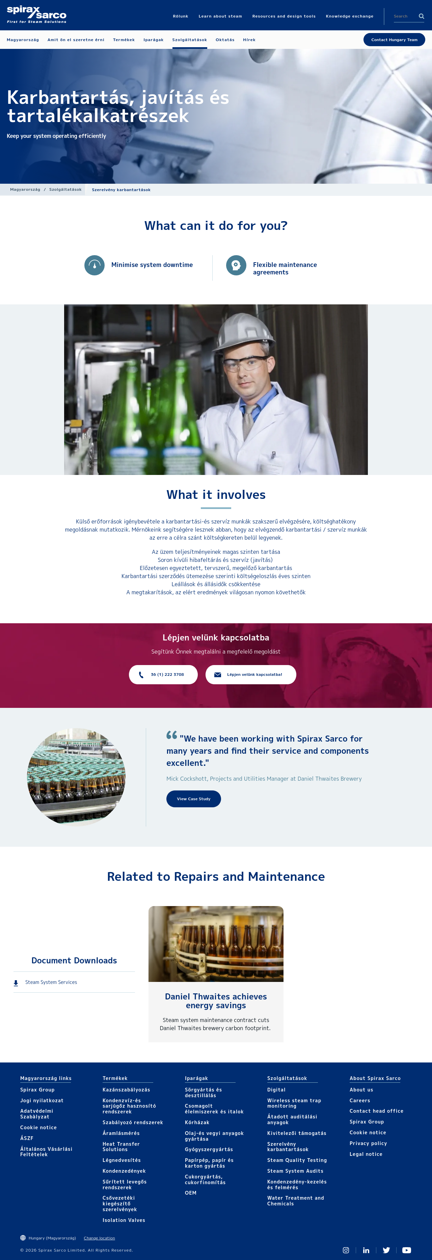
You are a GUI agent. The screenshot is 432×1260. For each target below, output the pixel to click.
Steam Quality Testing (297, 1160)
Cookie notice (38, 1127)
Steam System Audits (295, 1171)
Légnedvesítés (122, 1160)
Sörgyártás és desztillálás (203, 1092)
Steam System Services (51, 982)
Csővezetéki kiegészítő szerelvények (120, 1203)
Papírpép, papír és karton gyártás (209, 1163)
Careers (360, 1100)
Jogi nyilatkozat (42, 1100)
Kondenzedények (124, 1171)
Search (421, 16)
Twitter (386, 1250)
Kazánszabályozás (126, 1089)
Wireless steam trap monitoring (294, 1103)
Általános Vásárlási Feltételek (46, 1152)
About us (361, 1089)
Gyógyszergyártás (209, 1149)
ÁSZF (27, 1138)
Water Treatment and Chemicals (295, 1201)
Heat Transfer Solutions (121, 1147)
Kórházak (197, 1122)
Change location (99, 1238)
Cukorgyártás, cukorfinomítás (205, 1179)
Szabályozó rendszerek (133, 1122)
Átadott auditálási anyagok (292, 1119)
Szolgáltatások (65, 189)
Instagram (346, 1250)
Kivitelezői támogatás (297, 1133)
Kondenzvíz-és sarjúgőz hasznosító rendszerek (129, 1106)
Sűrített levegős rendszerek (125, 1184)
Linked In (366, 1250)
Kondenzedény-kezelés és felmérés (297, 1184)
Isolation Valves (124, 1220)
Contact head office (377, 1111)
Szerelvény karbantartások (288, 1147)
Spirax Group (37, 1089)
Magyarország (25, 189)
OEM (191, 1193)
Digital (276, 1089)
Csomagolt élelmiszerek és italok (214, 1109)
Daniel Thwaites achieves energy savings (216, 1001)
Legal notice (366, 1154)
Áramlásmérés (121, 1133)
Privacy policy (368, 1143)
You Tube (407, 1250)
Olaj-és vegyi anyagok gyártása (214, 1136)
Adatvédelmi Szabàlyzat (36, 1114)
